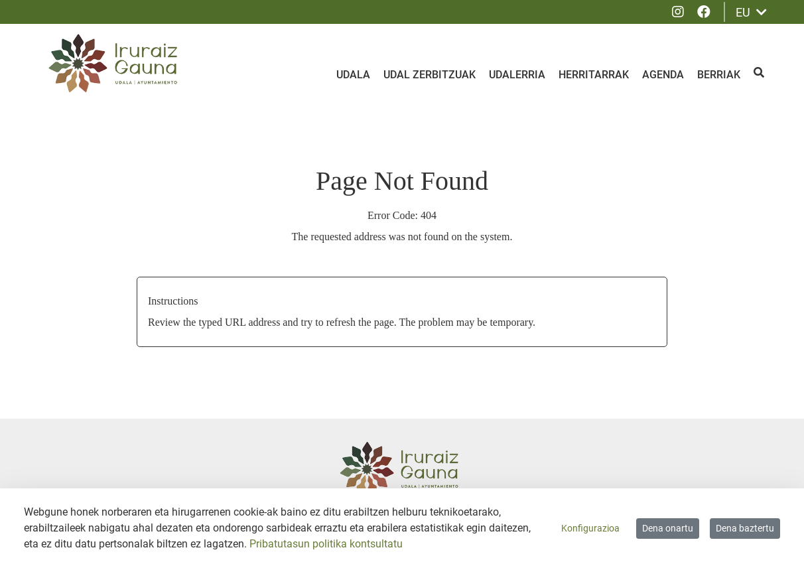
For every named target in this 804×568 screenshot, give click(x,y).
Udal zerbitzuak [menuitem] (429, 74)
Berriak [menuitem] (718, 74)
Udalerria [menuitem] (517, 74)
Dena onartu (667, 528)
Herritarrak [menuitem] (594, 74)
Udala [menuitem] (353, 74)
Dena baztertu (745, 528)
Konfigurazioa (590, 528)
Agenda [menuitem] (663, 74)
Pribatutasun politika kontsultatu (326, 543)
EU (751, 12)
